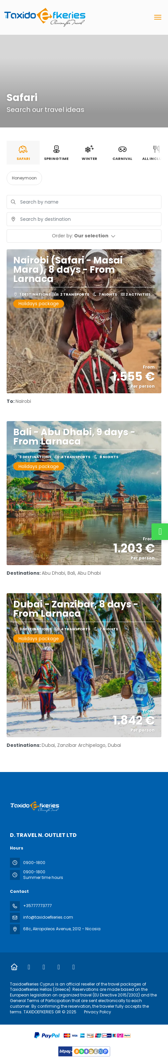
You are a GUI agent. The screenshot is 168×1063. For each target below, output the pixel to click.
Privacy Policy (97, 1012)
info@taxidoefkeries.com (48, 917)
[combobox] (84, 219)
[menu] (158, 17)
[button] (84, 236)
